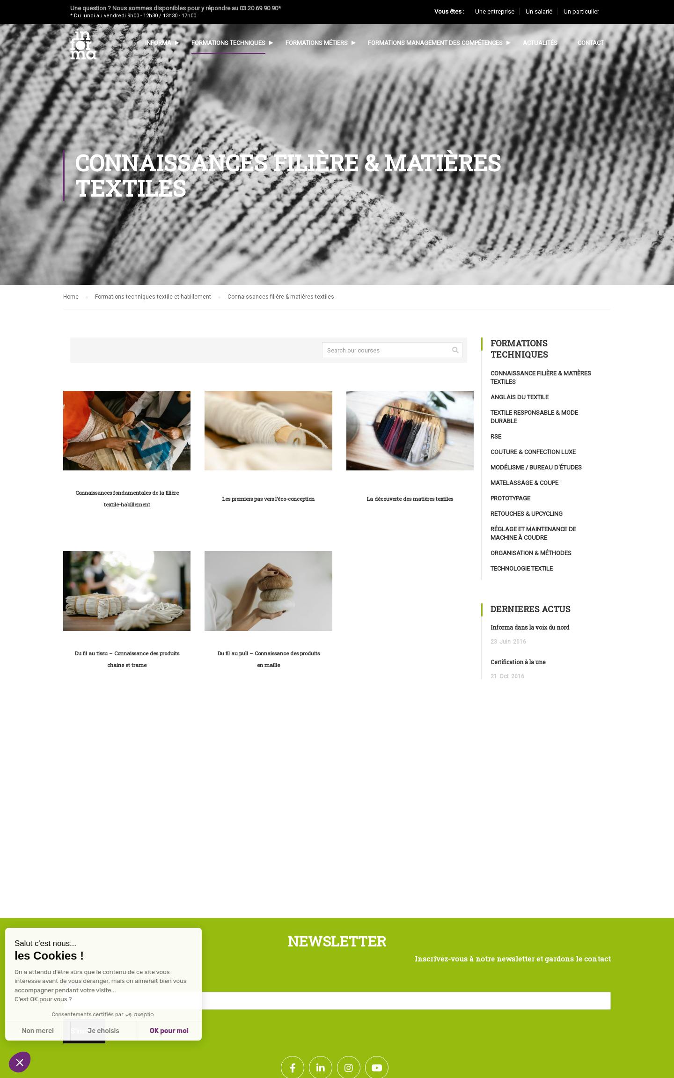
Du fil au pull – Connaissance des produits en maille (269, 659)
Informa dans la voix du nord (530, 627)
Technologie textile (522, 568)
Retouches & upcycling (527, 513)
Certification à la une (518, 662)
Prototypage (510, 498)
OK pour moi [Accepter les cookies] (98, 1031)
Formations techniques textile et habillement (153, 296)
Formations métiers (317, 42)
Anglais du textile (520, 397)
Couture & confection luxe (533, 451)
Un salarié (539, 11)
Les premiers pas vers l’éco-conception (268, 498)
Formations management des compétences (435, 42)
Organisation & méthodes (531, 553)
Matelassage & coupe (524, 482)
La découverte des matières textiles (410, 498)
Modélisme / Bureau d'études (536, 467)
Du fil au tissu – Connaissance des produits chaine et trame (127, 659)
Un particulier (581, 11)
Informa (158, 42)
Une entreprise (494, 11)
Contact (591, 42)
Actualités (540, 42)
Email (74, 984)
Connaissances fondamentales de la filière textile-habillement (127, 498)
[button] (19, 1062)
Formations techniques (228, 42)
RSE (496, 436)
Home (71, 296)
